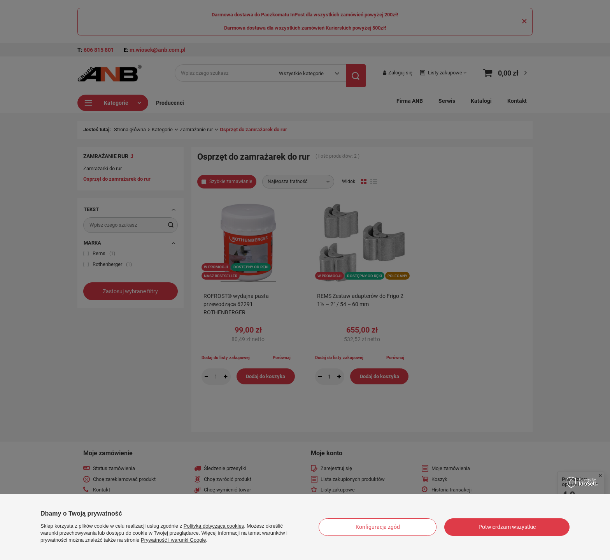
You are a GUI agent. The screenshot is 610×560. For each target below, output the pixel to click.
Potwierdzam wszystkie (507, 527)
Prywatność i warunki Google (173, 540)
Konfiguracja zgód (378, 527)
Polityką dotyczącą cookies (214, 526)
